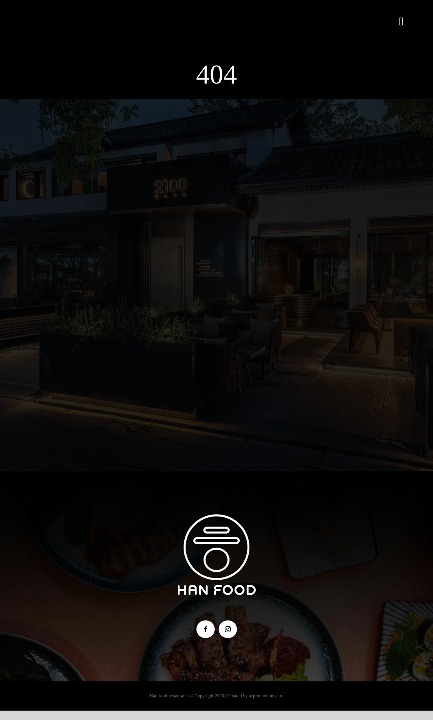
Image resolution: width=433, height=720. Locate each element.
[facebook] (205, 629)
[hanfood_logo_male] (217, 518)
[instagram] (228, 629)
